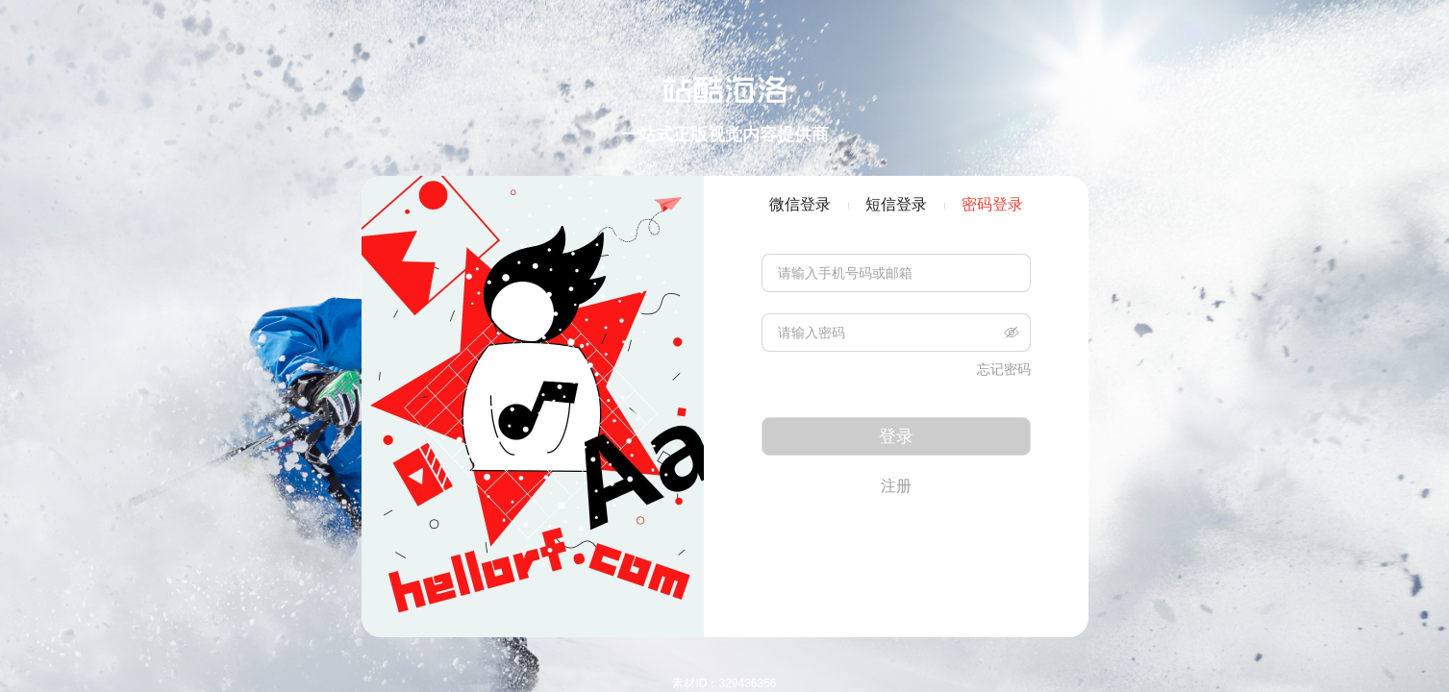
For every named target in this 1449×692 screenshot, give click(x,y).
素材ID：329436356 (724, 683)
